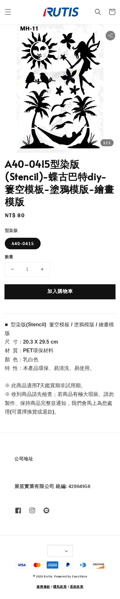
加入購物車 (60, 291)
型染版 (11, 230)
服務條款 (43, 586)
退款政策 (77, 586)
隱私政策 (60, 586)
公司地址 (23, 459)
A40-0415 (23, 243)
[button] (8, 12)
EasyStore (79, 576)
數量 (9, 257)
